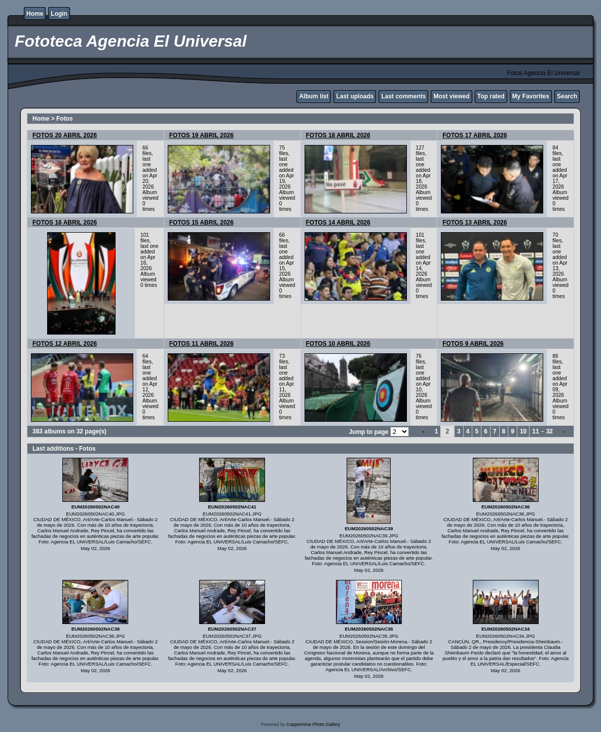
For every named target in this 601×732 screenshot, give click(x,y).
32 (549, 431)
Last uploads (354, 96)
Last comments (403, 96)
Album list (313, 96)
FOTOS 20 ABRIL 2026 (64, 135)
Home (34, 13)
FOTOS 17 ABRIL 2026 (474, 135)
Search (567, 96)
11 (535, 431)
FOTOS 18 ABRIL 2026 (338, 135)
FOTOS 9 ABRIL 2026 (473, 343)
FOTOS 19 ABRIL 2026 (201, 135)
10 (523, 431)
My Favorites (530, 96)
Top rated (491, 96)
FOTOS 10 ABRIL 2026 (338, 343)
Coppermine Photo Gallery (313, 724)
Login (59, 13)
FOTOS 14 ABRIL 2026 (338, 222)
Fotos (64, 118)
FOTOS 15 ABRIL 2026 (201, 222)
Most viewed (451, 96)
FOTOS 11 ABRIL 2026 (201, 343)
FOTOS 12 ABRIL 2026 (64, 343)
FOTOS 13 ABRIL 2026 (474, 222)
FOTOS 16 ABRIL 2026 (64, 222)
